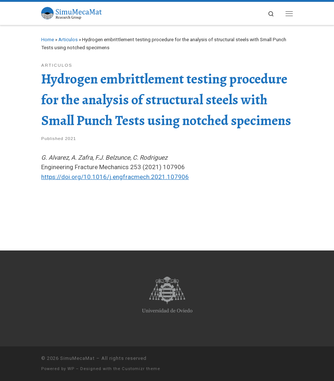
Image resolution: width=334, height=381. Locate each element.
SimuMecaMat (77, 358)
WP (70, 368)
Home (47, 39)
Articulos (68, 39)
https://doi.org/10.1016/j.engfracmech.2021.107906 (115, 176)
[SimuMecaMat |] (71, 12)
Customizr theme (141, 368)
